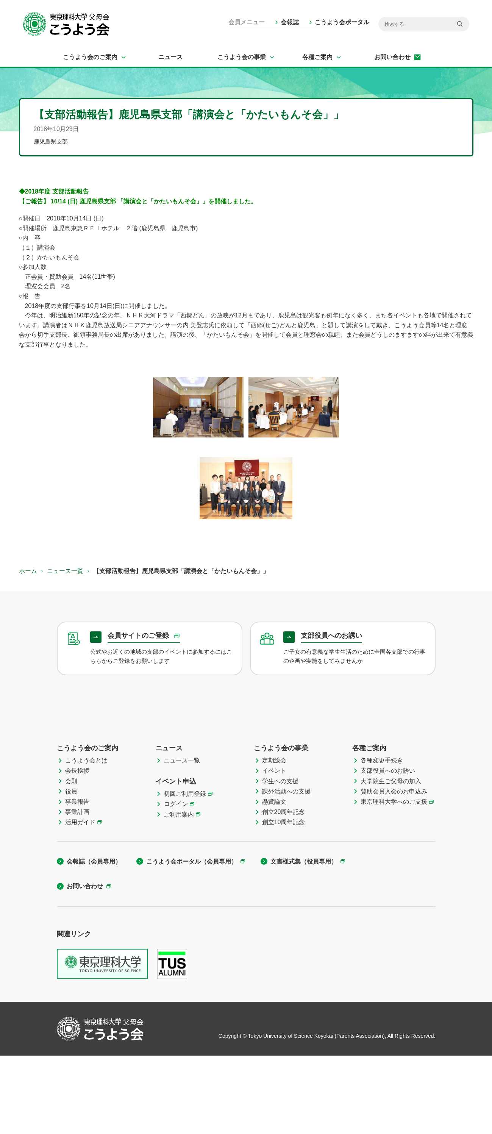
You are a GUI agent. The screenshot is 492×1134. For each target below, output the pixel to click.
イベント (274, 849)
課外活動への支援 (286, 870)
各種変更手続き (382, 839)
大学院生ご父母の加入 (391, 859)
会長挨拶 (77, 849)
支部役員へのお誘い (388, 849)
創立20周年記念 (283, 890)
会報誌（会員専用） (94, 940)
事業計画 (77, 890)
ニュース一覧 (65, 571)
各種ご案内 (317, 57)
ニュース (170, 57)
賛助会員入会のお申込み (394, 870)
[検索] (423, 24)
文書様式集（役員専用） (303, 940)
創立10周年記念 (283, 900)
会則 (71, 859)
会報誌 (290, 22)
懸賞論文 (274, 880)
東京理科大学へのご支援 (394, 880)
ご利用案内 (179, 893)
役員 (71, 870)
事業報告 (77, 880)
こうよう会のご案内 (90, 57)
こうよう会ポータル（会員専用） (191, 940)
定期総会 (274, 839)
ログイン (176, 882)
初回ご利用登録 (185, 872)
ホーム (28, 571)
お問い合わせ (392, 57)
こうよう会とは (86, 839)
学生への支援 (280, 859)
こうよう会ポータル (342, 22)
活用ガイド (80, 900)
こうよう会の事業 (241, 57)
